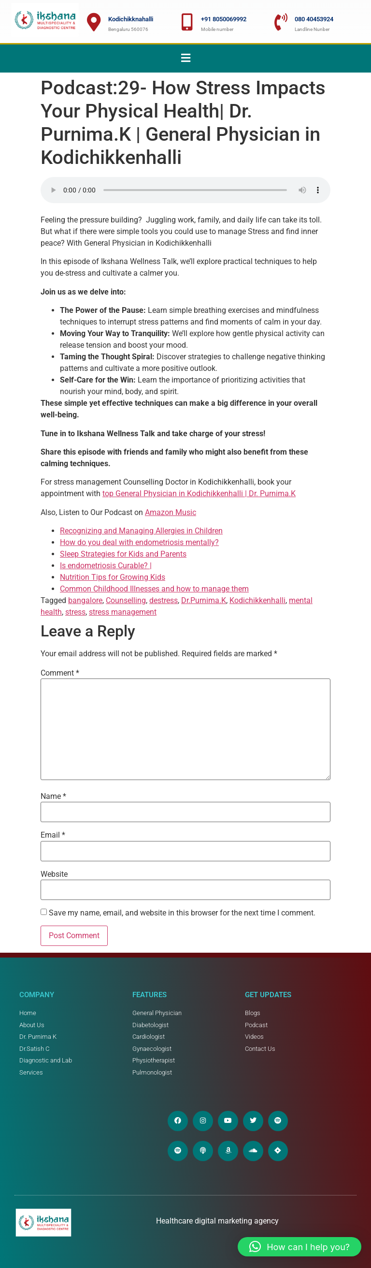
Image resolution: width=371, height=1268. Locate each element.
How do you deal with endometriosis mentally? (139, 542)
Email (53, 835)
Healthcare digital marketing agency (218, 1220)
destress (163, 600)
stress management (123, 612)
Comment (60, 673)
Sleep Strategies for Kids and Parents (123, 554)
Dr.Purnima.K (203, 600)
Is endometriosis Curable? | (106, 565)
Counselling (126, 600)
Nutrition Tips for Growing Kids (112, 577)
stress (75, 612)
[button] (185, 58)
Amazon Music (170, 512)
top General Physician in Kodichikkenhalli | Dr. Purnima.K (199, 493)
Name (53, 796)
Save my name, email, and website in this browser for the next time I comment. (182, 913)
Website (54, 874)
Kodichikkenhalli (257, 600)
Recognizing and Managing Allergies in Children (141, 530)
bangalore (85, 600)
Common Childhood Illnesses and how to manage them (154, 588)
